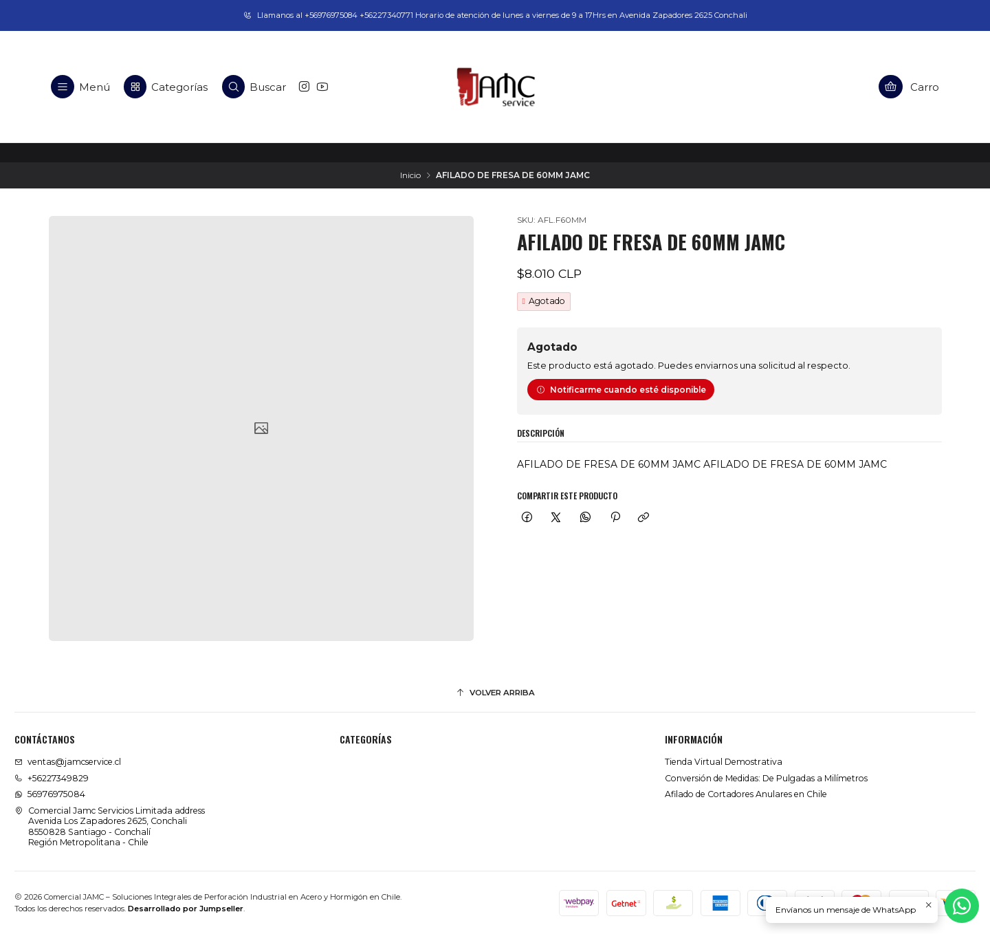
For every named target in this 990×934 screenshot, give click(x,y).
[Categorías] (165, 87)
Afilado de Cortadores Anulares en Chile (746, 794)
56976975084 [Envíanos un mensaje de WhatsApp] (49, 794)
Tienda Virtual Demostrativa (723, 762)
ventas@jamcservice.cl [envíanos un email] (67, 762)
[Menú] (81, 87)
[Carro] (909, 87)
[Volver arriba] (495, 693)
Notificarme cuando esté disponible (621, 389)
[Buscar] (254, 87)
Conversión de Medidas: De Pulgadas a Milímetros (766, 778)
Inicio (410, 175)
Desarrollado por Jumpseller (185, 908)
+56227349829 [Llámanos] (51, 778)
